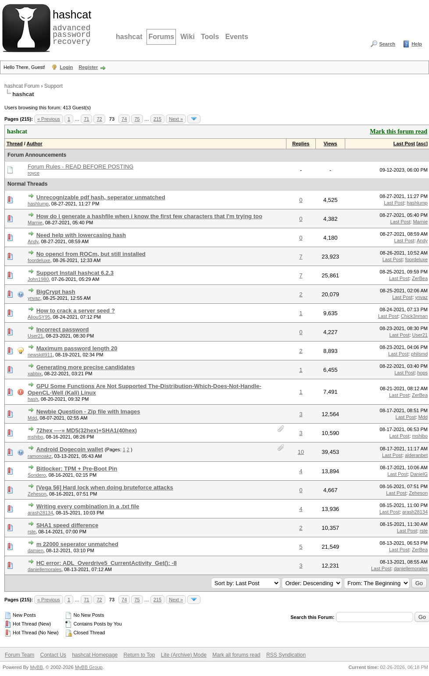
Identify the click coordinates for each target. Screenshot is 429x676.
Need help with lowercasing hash (81, 235)
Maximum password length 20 (77, 348)
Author (34, 143)
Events (236, 36)
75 (136, 119)
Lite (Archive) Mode (184, 655)
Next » (176, 119)
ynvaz (34, 298)
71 (86, 119)
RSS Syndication (286, 655)
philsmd (419, 353)
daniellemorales (44, 569)
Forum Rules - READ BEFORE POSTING (80, 166)
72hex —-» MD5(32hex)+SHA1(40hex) (86, 430)
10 (301, 452)
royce (33, 173)
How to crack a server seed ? (75, 310)
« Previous (48, 119)
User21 (35, 335)
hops (422, 372)
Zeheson (37, 493)
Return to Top (139, 655)
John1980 (38, 279)
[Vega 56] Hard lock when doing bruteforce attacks (104, 487)
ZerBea (420, 278)
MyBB (36, 667)
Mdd (32, 418)
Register (88, 67)
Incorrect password (62, 329)
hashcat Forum (21, 86)
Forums (161, 36)
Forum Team (19, 655)
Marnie (35, 222)
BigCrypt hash (55, 291)
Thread (15, 143)
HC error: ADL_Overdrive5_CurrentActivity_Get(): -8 (106, 563)
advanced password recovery (70, 26)
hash (33, 399)
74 (124, 119)
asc (422, 143)
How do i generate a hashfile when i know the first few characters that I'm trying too (149, 216)
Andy (33, 241)
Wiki (187, 36)
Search (387, 44)
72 (99, 119)
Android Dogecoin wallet (69, 449)
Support (53, 86)
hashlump (38, 203)
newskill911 (40, 354)
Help (416, 44)
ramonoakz (39, 456)
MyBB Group (89, 667)
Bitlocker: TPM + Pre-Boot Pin (77, 468)
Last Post (404, 143)
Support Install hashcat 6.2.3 (75, 273)
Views (330, 143)
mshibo (35, 436)
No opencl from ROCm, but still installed (91, 254)
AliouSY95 (39, 317)
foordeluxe (39, 260)
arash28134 (40, 512)
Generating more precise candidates (85, 367)
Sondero (37, 475)
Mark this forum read (398, 131)
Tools (210, 36)
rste (32, 531)
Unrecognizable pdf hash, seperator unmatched (100, 197)
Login (66, 67)
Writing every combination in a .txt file (87, 506)
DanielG (419, 474)
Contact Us (53, 655)
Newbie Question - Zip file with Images (88, 411)
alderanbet (416, 455)
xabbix (35, 373)
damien (35, 550)
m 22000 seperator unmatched (77, 544)
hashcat (129, 36)
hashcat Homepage (95, 655)
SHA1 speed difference (67, 525)
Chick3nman (414, 316)
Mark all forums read (236, 655)
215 (157, 119)
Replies (300, 143)
